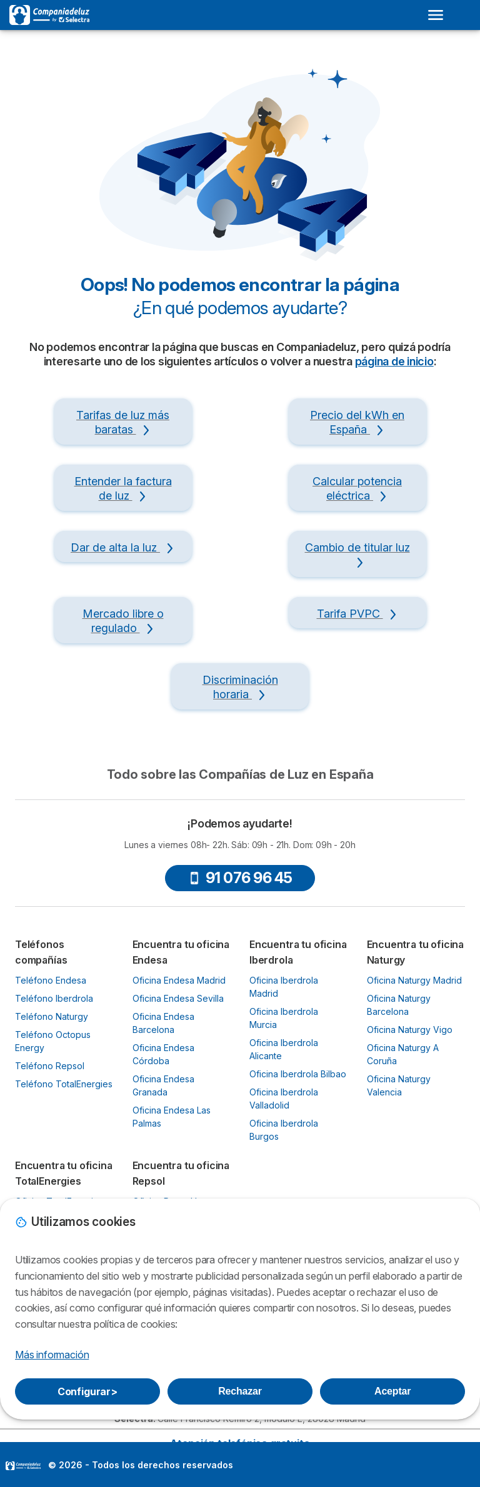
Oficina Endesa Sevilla (178, 998)
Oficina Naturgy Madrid (414, 980)
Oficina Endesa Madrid (179, 980)
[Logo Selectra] (49, 15)
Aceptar (392, 1391)
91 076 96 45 (240, 878)
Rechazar (240, 1391)
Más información (52, 1354)
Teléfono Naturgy (51, 1016)
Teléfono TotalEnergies (63, 1084)
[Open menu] (435, 15)
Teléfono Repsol (49, 1065)
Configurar (88, 1391)
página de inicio (394, 361)
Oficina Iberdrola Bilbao (297, 1074)
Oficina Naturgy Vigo (409, 1029)
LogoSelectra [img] (23, 1465)
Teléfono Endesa (50, 980)
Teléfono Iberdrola (54, 998)
